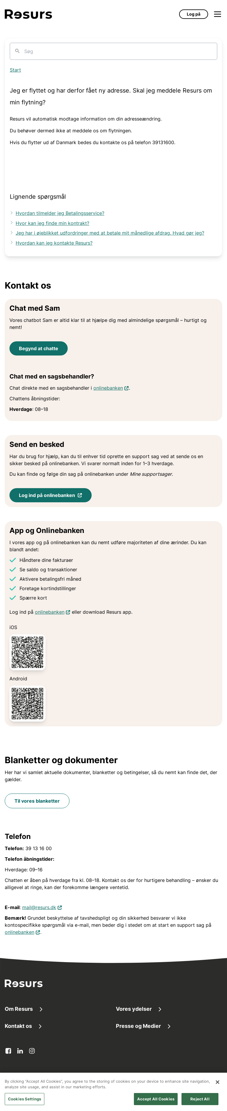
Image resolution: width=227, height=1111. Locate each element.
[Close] (217, 1089)
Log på (193, 14)
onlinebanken (111, 387)
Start (15, 70)
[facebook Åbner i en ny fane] (8, 1050)
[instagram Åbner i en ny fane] (31, 1050)
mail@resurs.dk (42, 906)
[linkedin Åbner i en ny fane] (20, 1050)
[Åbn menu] (217, 14)
